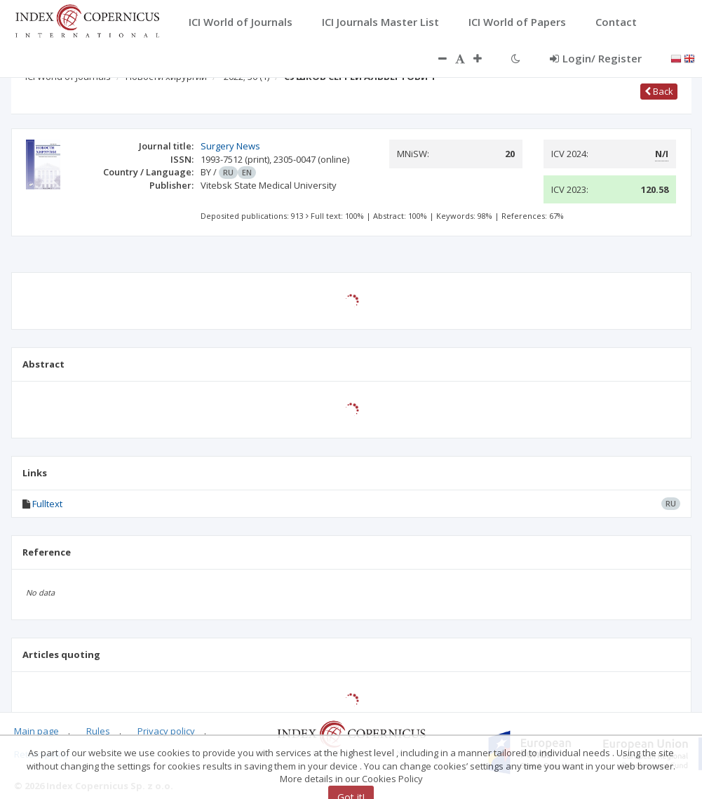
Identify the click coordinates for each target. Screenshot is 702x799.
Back (658, 91)
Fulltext (47, 503)
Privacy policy (166, 731)
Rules (98, 731)
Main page (36, 731)
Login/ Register (596, 58)
